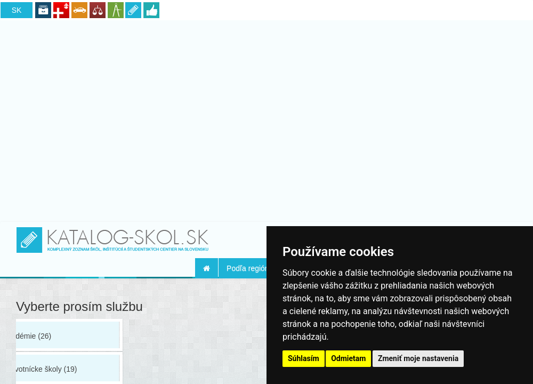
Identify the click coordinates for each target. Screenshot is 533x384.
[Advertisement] (267, 119)
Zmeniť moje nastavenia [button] (418, 358)
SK (17, 10)
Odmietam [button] (348, 358)
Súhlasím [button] (303, 358)
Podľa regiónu (250, 268)
